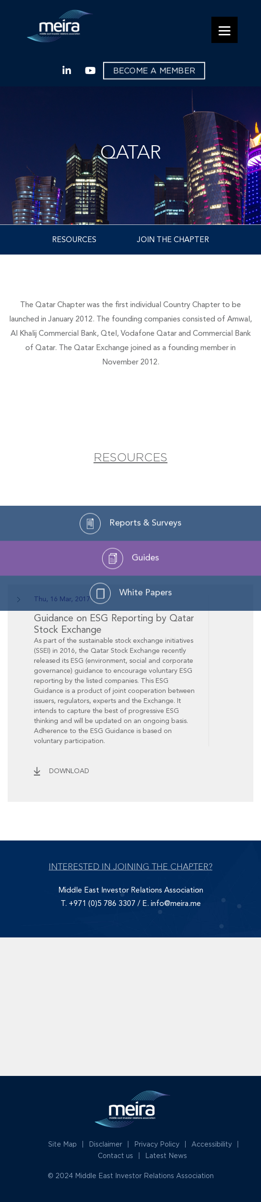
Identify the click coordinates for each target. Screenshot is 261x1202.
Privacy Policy (156, 1144)
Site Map (62, 1144)
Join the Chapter (173, 240)
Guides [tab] (130, 586)
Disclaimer (105, 1144)
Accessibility (211, 1144)
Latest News (166, 1155)
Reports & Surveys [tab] (130, 551)
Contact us (115, 1155)
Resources (74, 240)
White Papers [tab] (131, 621)
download (69, 771)
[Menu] (224, 30)
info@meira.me (176, 904)
